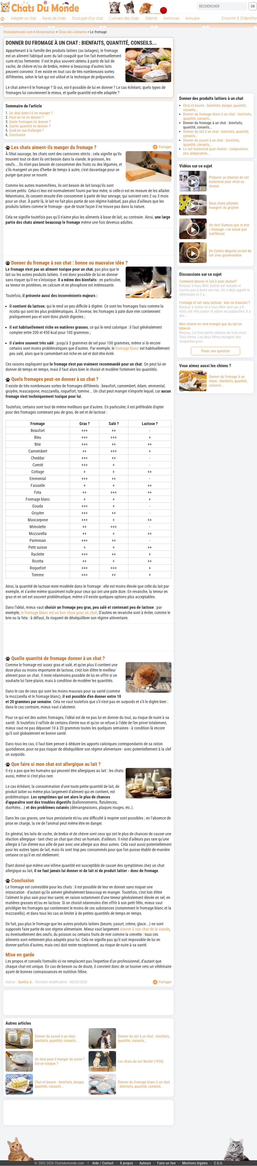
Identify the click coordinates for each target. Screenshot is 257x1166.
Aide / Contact (103, 1163)
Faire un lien (166, 1163)
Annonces (171, 18)
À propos (126, 1163)
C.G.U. (218, 1163)
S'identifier (248, 18)
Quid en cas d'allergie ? (26, 130)
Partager (162, 147)
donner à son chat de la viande (144, 929)
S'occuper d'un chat (87, 18)
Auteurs (145, 1163)
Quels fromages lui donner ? (30, 122)
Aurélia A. (25, 982)
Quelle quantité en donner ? (29, 126)
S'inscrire (228, 18)
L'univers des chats (124, 18)
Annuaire (192, 18)
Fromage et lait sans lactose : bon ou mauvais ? (214, 302)
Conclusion (17, 135)
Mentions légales (195, 1163)
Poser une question (215, 351)
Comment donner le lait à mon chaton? (208, 281)
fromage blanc (127, 348)
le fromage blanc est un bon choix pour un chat (59, 612)
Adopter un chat (23, 18)
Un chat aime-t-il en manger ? (31, 113)
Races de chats (54, 18)
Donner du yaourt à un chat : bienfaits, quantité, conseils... (211, 142)
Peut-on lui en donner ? (26, 117)
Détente (151, 18)
